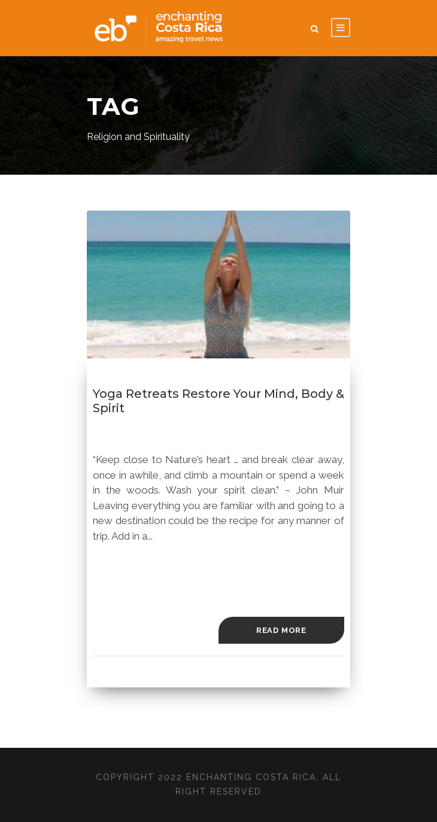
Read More (281, 630)
